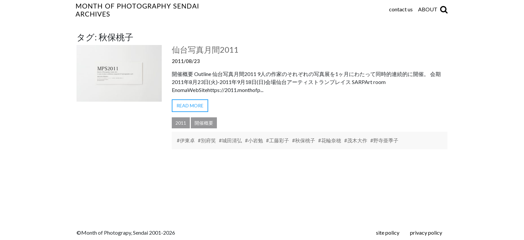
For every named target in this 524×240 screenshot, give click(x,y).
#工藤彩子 (277, 140)
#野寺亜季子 (384, 140)
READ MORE (190, 105)
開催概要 (203, 123)
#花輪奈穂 (329, 140)
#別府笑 (207, 140)
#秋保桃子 (303, 140)
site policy (387, 232)
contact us (401, 9)
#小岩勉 (254, 140)
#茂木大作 (355, 140)
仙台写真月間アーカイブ (178, 10)
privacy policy (426, 232)
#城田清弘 (230, 140)
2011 (180, 123)
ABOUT (427, 9)
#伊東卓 (186, 140)
